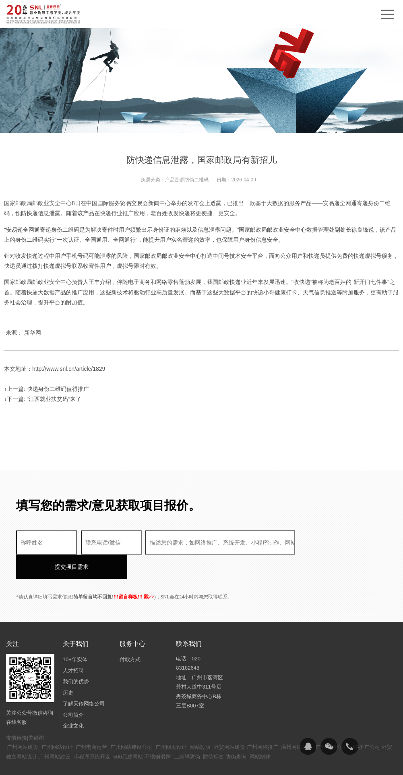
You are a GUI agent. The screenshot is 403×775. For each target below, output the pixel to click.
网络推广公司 (364, 723)
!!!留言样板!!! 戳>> (134, 573)
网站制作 (260, 733)
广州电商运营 (91, 723)
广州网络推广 (262, 723)
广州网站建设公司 (131, 723)
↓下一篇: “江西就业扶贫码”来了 (42, 399)
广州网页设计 (171, 723)
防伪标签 (213, 733)
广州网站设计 (57, 723)
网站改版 (200, 723)
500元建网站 (128, 733)
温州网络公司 (296, 723)
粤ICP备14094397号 (205, 763)
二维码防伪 (187, 733)
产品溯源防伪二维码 (187, 180)
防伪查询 (235, 733)
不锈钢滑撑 (158, 733)
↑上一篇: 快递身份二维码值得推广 (46, 389)
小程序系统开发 (92, 733)
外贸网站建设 (229, 723)
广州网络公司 (331, 723)
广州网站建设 (22, 723)
